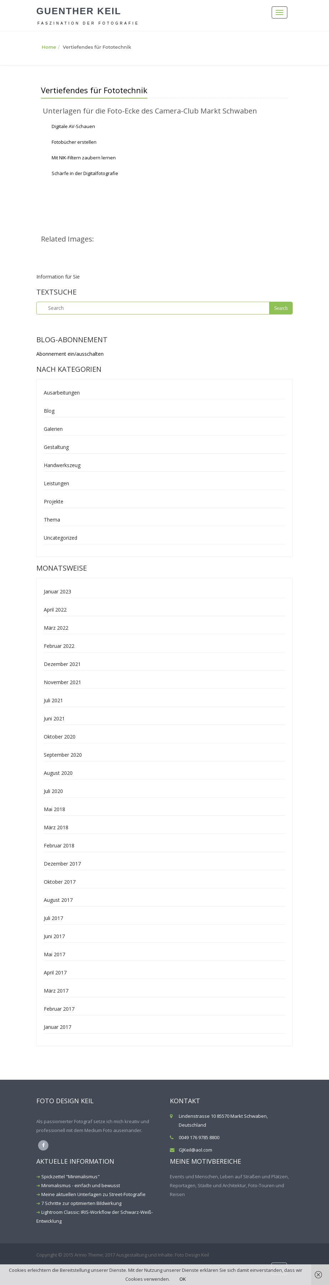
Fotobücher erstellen (74, 142)
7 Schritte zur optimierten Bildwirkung (81, 1203)
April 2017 (55, 972)
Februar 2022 (59, 645)
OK (182, 1279)
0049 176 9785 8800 (199, 1137)
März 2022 (56, 627)
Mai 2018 (54, 809)
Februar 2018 (59, 845)
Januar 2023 (57, 591)
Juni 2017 (54, 936)
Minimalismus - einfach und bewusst (80, 1185)
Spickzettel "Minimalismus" (70, 1176)
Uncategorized (60, 537)
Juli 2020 (53, 791)
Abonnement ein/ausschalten (70, 353)
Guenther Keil (78, 11)
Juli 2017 (53, 918)
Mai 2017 (54, 954)
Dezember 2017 (62, 863)
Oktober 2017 (59, 881)
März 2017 (56, 990)
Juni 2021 (54, 718)
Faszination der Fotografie (88, 23)
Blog (49, 410)
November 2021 (62, 682)
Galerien (53, 428)
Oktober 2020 (59, 736)
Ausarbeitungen (62, 392)
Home (49, 47)
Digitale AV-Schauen (73, 126)
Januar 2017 (57, 1027)
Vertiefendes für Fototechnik (94, 90)
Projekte (53, 501)
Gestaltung (56, 447)
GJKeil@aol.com (195, 1150)
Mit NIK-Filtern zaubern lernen (84, 157)
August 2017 (58, 900)
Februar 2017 (59, 1008)
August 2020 (58, 773)
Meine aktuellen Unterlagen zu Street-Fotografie (93, 1194)
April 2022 (55, 609)
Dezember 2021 (62, 664)
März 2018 (56, 827)
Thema (52, 519)
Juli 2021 (53, 700)
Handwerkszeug (62, 465)
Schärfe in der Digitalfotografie (85, 173)
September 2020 (63, 754)
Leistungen (56, 483)
